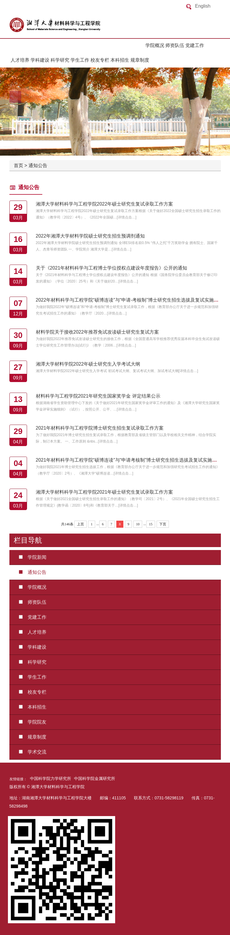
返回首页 (68, 25)
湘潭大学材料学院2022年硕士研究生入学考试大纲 (88, 363)
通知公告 (37, 165)
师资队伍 (174, 45)
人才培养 (20, 60)
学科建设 (40, 60)
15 (150, 524)
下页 (162, 524)
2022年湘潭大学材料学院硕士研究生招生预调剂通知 (90, 235)
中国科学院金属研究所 (94, 778)
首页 (18, 165)
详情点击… (126, 217)
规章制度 (139, 60)
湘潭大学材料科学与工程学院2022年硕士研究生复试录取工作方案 (104, 203)
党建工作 (194, 45)
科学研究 (60, 60)
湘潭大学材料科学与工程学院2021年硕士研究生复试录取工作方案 (104, 492)
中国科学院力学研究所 (50, 778)
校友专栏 (99, 60)
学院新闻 (30, 557)
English (202, 6)
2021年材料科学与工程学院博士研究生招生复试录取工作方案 (100, 428)
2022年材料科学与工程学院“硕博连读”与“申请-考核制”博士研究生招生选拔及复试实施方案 (129, 299)
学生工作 (79, 60)
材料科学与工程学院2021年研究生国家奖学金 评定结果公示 (98, 395)
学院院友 (30, 721)
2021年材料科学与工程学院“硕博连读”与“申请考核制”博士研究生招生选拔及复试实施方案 (129, 460)
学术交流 (30, 751)
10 (138, 524)
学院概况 (154, 45)
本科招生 (119, 60)
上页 (80, 524)
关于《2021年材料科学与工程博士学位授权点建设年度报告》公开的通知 (111, 267)
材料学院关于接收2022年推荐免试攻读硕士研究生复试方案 (97, 331)
